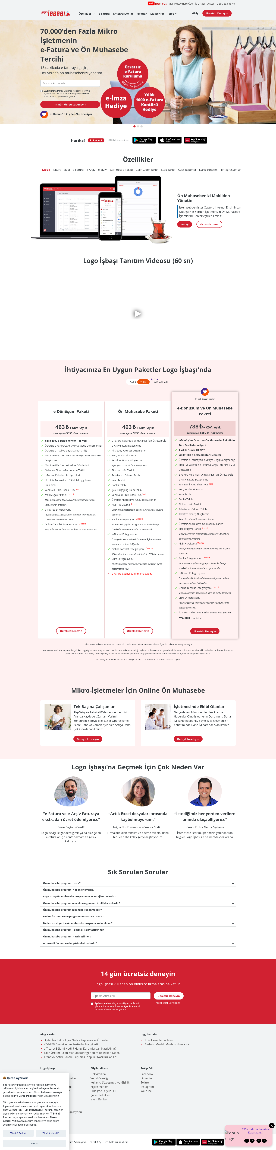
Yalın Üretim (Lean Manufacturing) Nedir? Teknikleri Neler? (82, 1053)
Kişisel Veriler (99, 1087)
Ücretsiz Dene (209, 224)
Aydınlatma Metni (54, 90)
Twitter (145, 1082)
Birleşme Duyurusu (103, 1091)
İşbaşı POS (160, 3)
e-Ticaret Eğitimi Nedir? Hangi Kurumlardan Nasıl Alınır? (80, 1048)
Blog (171, 13)
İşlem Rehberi (99, 1099)
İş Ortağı (200, 3)
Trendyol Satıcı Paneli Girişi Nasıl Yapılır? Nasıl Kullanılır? (80, 1057)
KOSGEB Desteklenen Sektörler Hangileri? (71, 1044)
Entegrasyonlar (123, 13)
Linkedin (146, 1078)
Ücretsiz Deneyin (217, 13)
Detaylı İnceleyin (88, 739)
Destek (210, 3)
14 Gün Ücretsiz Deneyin (70, 104)
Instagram (147, 1087)
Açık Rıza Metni (81, 93)
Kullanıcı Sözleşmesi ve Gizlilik (109, 1082)
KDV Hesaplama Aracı (158, 1040)
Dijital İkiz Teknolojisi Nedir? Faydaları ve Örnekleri (76, 1040)
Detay (185, 224)
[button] (134, 126)
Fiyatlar (142, 13)
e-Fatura (104, 13)
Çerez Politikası (100, 1095)
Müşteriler (157, 13)
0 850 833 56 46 (226, 3)
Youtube (146, 1091)
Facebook (147, 1074)
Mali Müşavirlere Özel (181, 3)
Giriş (195, 13)
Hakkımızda (98, 1074)
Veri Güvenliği (99, 1078)
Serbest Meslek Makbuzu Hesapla (166, 1044)
